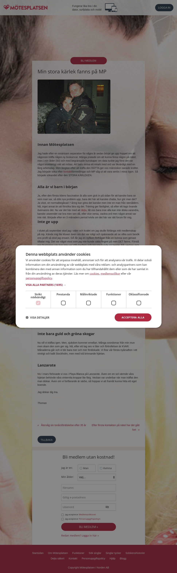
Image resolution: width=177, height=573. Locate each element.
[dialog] (89, 286)
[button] (88, 284)
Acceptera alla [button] (133, 317)
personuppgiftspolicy (39, 278)
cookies (94, 273)
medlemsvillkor (110, 273)
